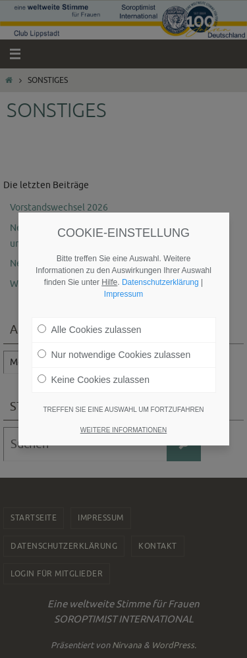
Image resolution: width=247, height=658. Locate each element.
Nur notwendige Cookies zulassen (114, 350)
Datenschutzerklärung (160, 278)
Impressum (123, 290)
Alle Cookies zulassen (90, 325)
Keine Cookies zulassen (94, 375)
